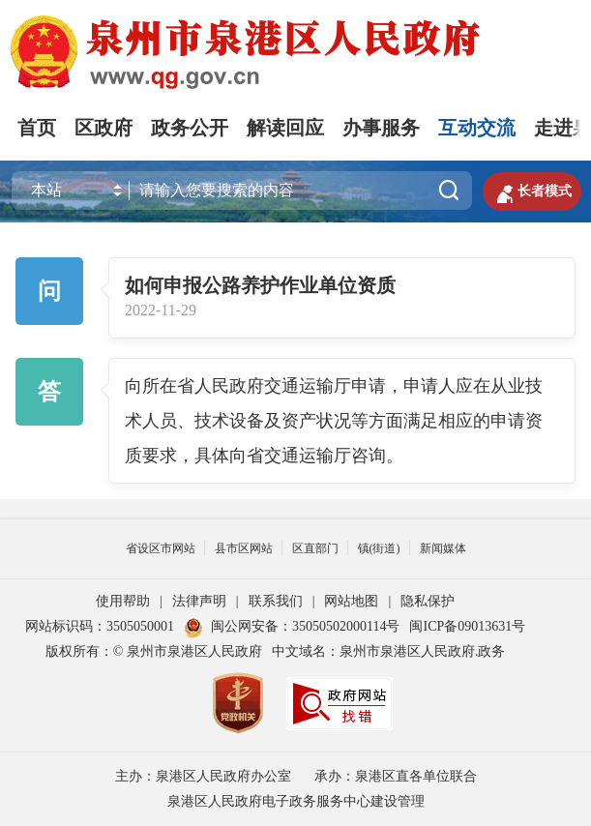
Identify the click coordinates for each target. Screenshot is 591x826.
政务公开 (189, 127)
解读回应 (285, 127)
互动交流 (477, 127)
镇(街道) (379, 548)
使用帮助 (123, 601)
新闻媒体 (443, 548)
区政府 (103, 127)
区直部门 (315, 548)
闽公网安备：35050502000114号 (291, 626)
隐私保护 (427, 601)
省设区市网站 (160, 548)
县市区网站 (244, 548)
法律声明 (199, 601)
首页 (36, 127)
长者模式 (532, 191)
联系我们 (276, 601)
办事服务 (381, 127)
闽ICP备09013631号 (467, 626)
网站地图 (351, 601)
